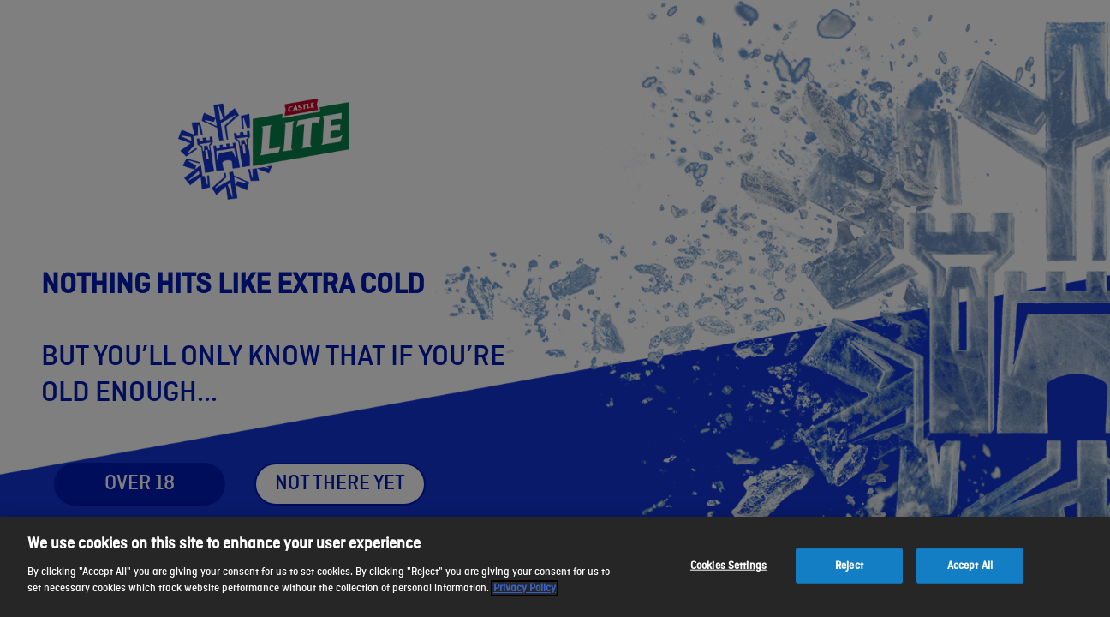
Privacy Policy (524, 588)
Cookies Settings (728, 565)
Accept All (970, 565)
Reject (849, 565)
